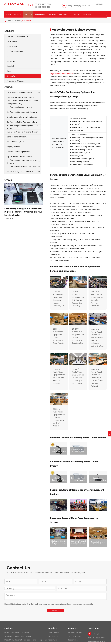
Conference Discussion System (20, 107)
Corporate (11, 61)
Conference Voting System (18, 151)
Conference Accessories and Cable (22, 166)
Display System (13, 146)
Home (8, 14)
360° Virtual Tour (75, 632)
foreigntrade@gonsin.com (79, 5)
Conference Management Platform (22, 112)
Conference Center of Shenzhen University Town (78, 543)
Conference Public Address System (22, 122)
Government (12, 46)
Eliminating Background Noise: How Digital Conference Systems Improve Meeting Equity (23, 212)
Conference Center (15, 51)
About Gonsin (40, 14)
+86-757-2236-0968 (42, 4)
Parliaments (12, 41)
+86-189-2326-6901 (42, 7)
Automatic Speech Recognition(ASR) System (23, 127)
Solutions (28, 14)
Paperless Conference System (19, 92)
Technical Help (74, 636)
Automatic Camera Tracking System (22, 132)
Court (9, 56)
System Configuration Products (20, 171)
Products (17, 14)
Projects (52, 14)
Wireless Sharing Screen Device (20, 97)
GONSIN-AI (87, 14)
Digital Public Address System (19, 156)
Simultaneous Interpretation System (22, 117)
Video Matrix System (15, 141)
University (26, 20)
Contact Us (75, 14)
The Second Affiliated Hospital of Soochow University (58, 543)
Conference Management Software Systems (22, 161)
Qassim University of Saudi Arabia (97, 543)
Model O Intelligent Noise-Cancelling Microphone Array (22, 102)
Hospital (10, 66)
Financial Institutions (15, 81)
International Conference (17, 36)
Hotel (9, 71)
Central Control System (17, 137)
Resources (63, 14)
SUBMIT (55, 610)
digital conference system (61, 73)
